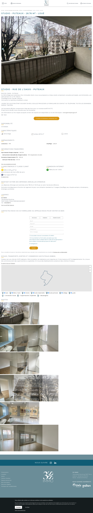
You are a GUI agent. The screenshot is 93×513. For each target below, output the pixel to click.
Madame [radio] (45, 217)
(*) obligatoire (33, 243)
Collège (63, 293)
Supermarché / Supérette (26, 296)
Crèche (26, 293)
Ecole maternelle (37, 293)
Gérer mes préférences (20, 510)
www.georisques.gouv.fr (70, 112)
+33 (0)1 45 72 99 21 (83, 476)
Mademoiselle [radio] (56, 217)
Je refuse (27, 507)
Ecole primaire (52, 293)
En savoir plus (4, 177)
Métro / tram (14, 293)
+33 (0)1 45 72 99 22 (82, 477)
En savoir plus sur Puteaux (8, 263)
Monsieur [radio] (34, 217)
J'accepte (18, 507)
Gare (5, 293)
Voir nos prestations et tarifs (8, 164)
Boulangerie (42, 296)
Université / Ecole (9, 296)
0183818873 (7, 203)
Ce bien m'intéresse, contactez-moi (46, 118)
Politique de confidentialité (60, 252)
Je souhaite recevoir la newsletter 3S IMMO (42, 235)
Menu (5, 3)
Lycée (71, 293)
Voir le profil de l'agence (7, 205)
